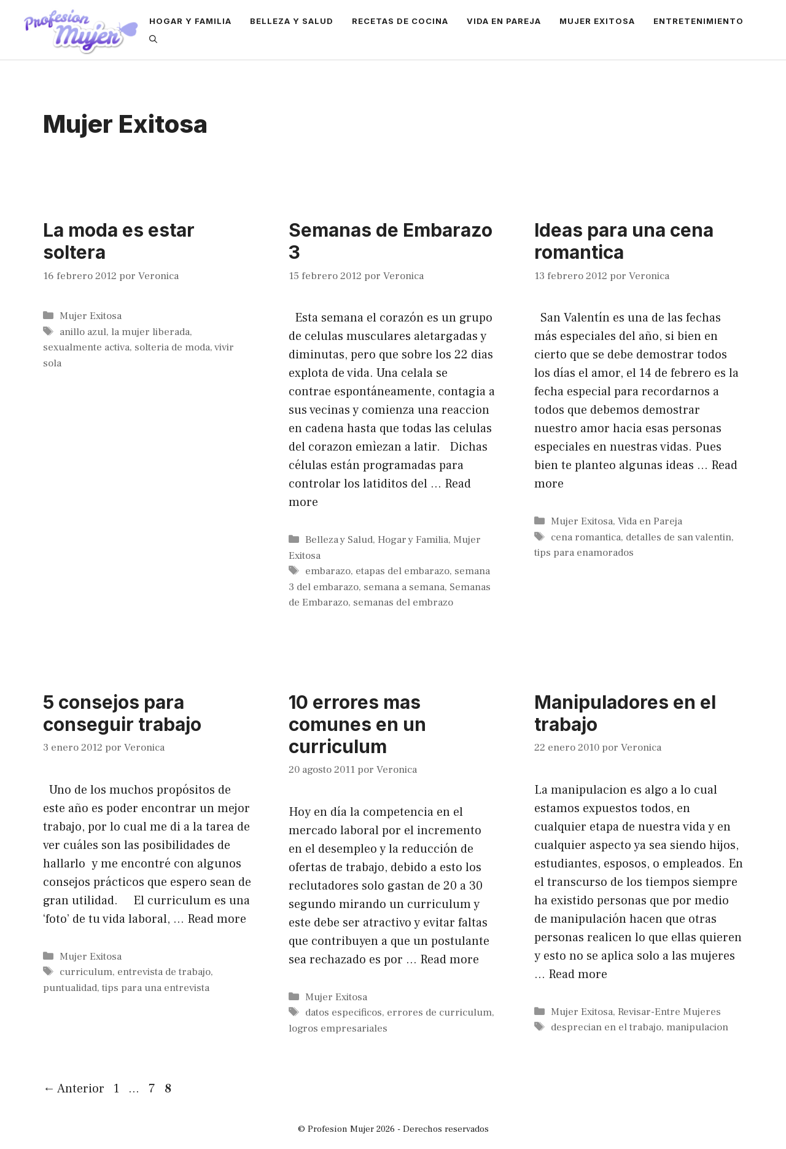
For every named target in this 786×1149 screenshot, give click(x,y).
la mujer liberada (150, 332)
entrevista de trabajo (164, 972)
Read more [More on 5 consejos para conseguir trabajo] (216, 919)
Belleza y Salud (291, 21)
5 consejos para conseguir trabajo (122, 713)
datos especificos (343, 1012)
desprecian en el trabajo (606, 1027)
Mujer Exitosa (597, 21)
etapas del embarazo (402, 571)
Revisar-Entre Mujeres (669, 1012)
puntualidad (70, 988)
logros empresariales (338, 1028)
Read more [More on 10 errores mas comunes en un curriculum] (449, 960)
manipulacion (697, 1027)
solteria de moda (172, 347)
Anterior (73, 1089)
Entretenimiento (698, 21)
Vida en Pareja (504, 21)
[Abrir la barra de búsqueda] (153, 39)
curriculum (86, 972)
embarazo (328, 571)
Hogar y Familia (190, 21)
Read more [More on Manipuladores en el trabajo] (577, 974)
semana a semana (404, 587)
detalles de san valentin (678, 537)
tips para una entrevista (155, 988)
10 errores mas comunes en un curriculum (357, 724)
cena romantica (586, 537)
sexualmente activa (86, 347)
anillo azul (83, 332)
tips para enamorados (584, 552)
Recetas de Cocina (400, 21)
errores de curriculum (439, 1012)
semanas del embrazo (403, 602)
